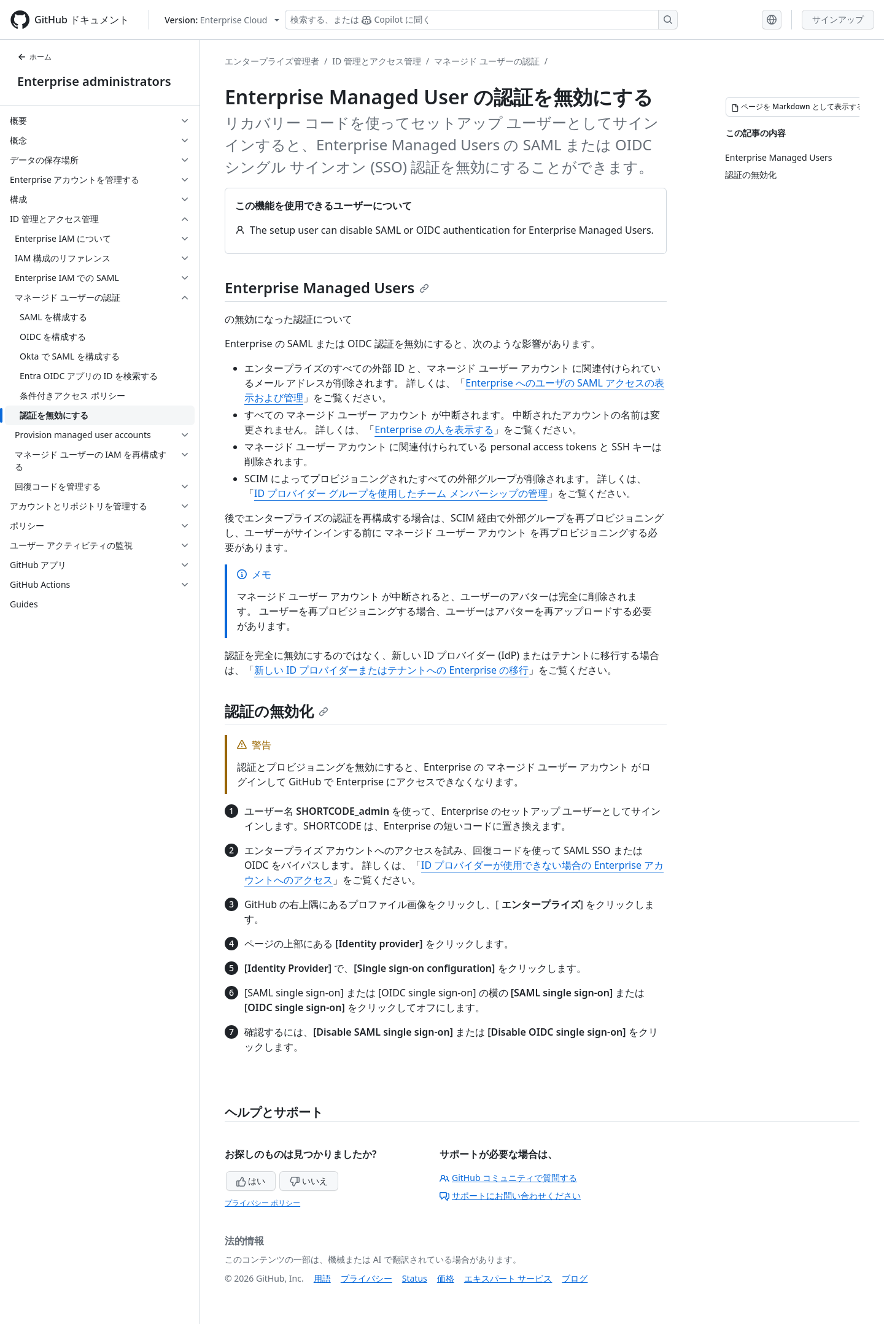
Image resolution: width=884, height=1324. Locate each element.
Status (414, 1278)
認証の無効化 (276, 711)
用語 (322, 1278)
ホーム (34, 57)
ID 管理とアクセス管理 (376, 61)
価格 (445, 1278)
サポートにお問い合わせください (510, 1195)
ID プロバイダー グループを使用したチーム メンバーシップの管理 (401, 493)
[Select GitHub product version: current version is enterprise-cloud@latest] (222, 19)
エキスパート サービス (508, 1278)
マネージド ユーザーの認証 (487, 61)
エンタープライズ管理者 (272, 61)
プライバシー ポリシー (262, 1203)
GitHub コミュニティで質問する (508, 1178)
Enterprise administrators (94, 81)
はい (251, 1181)
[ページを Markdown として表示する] (797, 107)
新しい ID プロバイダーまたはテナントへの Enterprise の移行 (391, 670)
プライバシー (366, 1278)
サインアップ (838, 19)
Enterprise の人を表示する (434, 429)
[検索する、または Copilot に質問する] (481, 19)
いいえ (309, 1181)
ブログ (574, 1278)
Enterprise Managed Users (327, 287)
